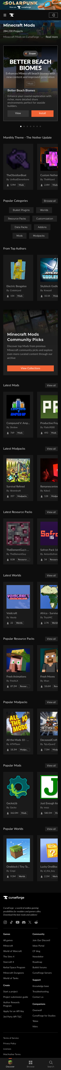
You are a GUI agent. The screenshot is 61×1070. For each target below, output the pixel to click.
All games (8, 940)
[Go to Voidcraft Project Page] (18, 605)
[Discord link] (24, 922)
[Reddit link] (36, 922)
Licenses (7, 1049)
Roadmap (37, 962)
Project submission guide (15, 997)
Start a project (10, 992)
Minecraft (8, 946)
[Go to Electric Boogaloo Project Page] (18, 278)
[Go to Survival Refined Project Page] (18, 478)
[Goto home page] (11, 15)
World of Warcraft (12, 951)
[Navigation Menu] (5, 15)
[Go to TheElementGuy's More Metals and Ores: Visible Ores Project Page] (18, 541)
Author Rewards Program (11, 1004)
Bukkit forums (40, 967)
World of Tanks (10, 978)
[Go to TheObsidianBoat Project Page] (18, 167)
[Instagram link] (5, 922)
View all (51, 385)
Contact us (38, 997)
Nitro (35, 1027)
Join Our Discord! (41, 940)
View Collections (30, 368)
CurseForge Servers (42, 973)
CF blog (36, 951)
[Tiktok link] (11, 922)
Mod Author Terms (12, 1054)
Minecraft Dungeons (13, 973)
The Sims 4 (8, 957)
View (18, 113)
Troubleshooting (41, 992)
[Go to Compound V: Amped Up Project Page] (18, 415)
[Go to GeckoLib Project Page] (18, 795)
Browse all (50, 200)
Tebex (35, 1021)
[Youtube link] (18, 922)
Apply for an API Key (13, 1011)
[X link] (30, 922)
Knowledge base (41, 986)
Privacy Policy (9, 1044)
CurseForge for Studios (44, 1016)
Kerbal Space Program (14, 967)
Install (42, 113)
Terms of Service (11, 1038)
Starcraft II (8, 962)
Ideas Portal (38, 946)
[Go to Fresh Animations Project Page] (18, 668)
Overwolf (37, 1010)
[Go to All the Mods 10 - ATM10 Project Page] (18, 731)
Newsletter (38, 957)
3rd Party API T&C (12, 1017)
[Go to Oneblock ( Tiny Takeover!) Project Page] (18, 858)
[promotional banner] (30, 5)
